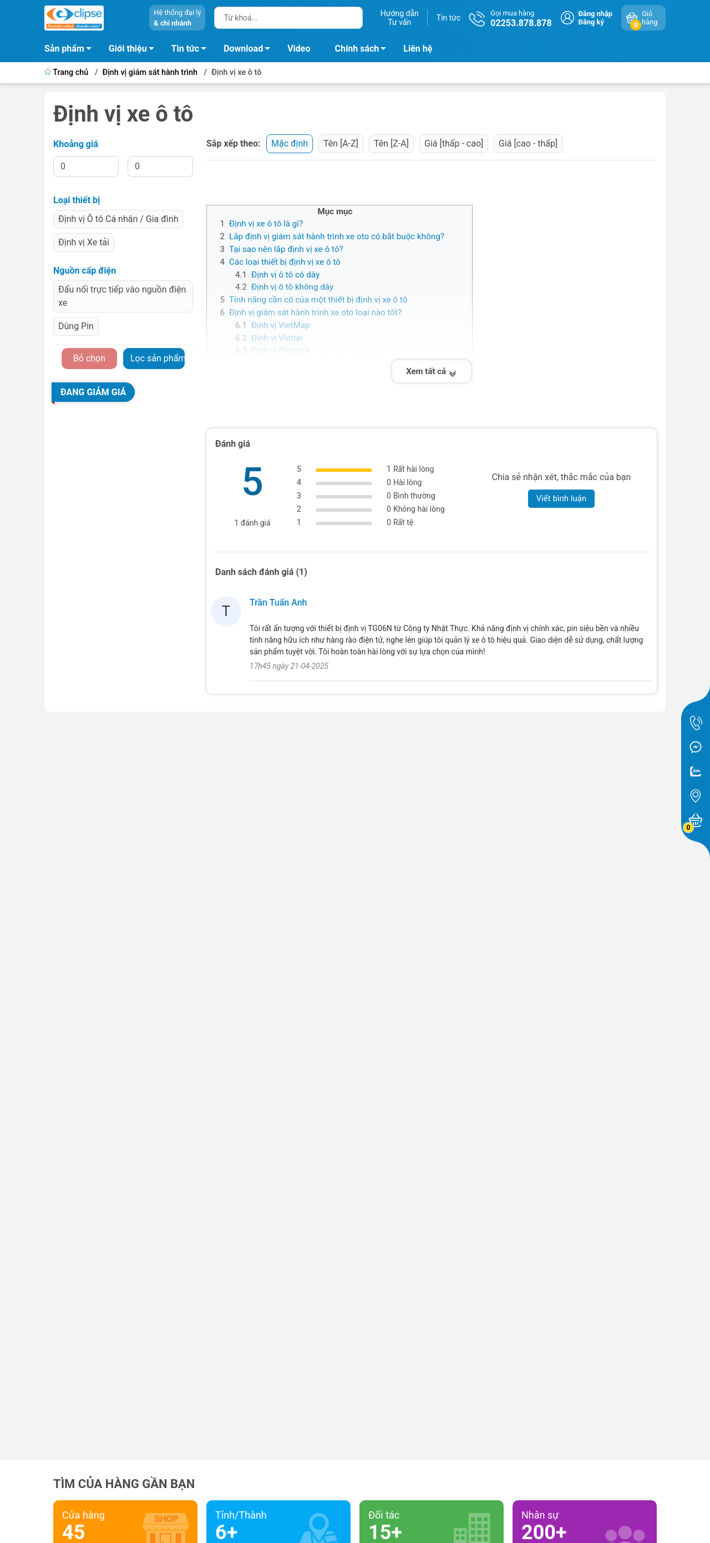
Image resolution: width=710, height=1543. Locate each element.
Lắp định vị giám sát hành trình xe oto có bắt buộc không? (336, 236)
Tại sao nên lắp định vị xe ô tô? (286, 249)
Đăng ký (591, 22)
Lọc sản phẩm (157, 358)
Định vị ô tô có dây (285, 275)
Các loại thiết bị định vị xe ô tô (285, 262)
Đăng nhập (595, 13)
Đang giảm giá (93, 392)
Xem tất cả (431, 371)
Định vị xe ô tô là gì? (266, 224)
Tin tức (449, 17)
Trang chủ (67, 72)
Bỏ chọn (89, 358)
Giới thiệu (128, 48)
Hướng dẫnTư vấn (400, 18)
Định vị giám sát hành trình (150, 72)
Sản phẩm (64, 48)
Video (298, 48)
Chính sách (364, 50)
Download (250, 50)
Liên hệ (417, 48)
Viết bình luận (561, 498)
